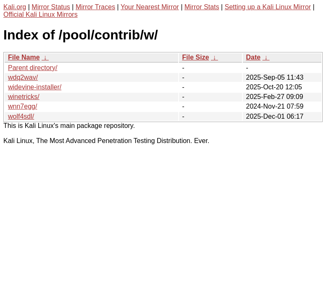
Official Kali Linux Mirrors (40, 14)
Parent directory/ (32, 67)
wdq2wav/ (23, 77)
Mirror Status (51, 6)
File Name (24, 57)
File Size (195, 57)
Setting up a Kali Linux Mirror (268, 6)
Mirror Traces (95, 6)
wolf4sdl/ (21, 116)
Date (253, 57)
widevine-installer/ (34, 87)
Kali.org (14, 6)
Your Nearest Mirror (150, 6)
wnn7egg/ (22, 106)
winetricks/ (23, 96)
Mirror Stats (201, 6)
